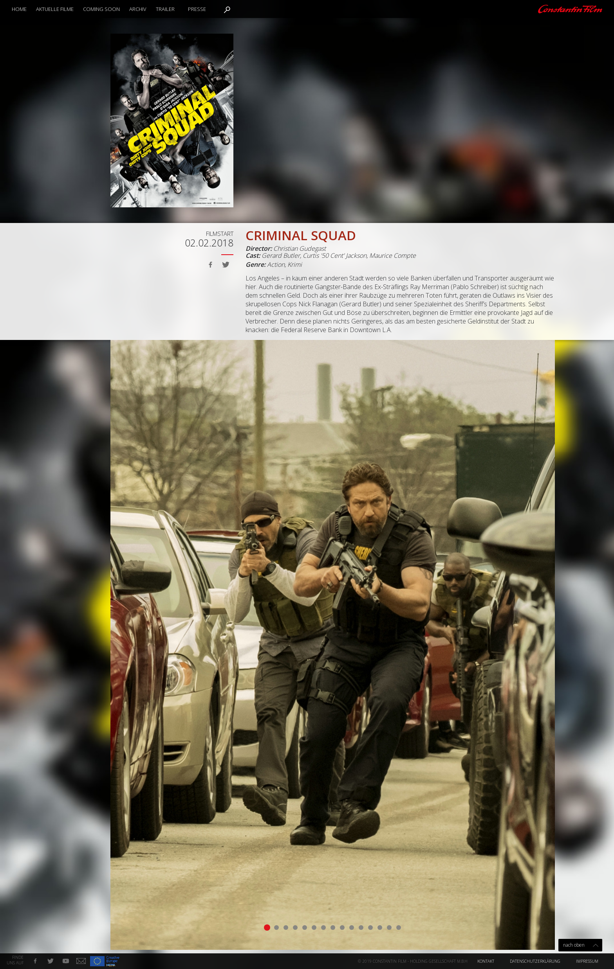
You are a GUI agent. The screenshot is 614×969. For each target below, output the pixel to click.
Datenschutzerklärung (535, 961)
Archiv (137, 9)
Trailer (165, 9)
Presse (197, 9)
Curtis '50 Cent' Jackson (335, 255)
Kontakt (485, 961)
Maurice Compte (392, 255)
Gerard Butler (281, 255)
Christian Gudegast (299, 248)
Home (19, 9)
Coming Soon (101, 9)
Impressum (587, 961)
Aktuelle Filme (55, 9)
